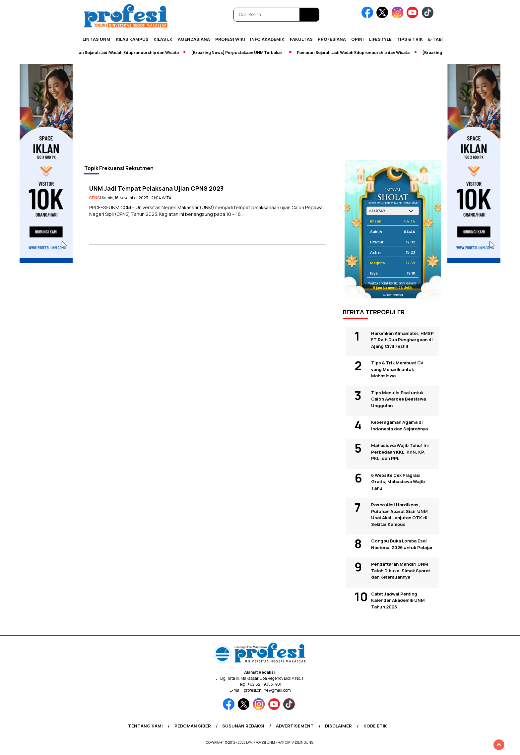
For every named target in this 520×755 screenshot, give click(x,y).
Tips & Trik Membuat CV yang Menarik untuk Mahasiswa (397, 369)
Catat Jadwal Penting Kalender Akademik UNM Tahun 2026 (398, 600)
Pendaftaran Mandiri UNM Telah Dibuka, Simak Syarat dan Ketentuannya (400, 570)
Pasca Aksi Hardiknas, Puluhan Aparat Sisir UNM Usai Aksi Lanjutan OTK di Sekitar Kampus (399, 514)
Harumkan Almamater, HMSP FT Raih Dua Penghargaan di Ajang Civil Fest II (402, 339)
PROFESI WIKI (230, 39)
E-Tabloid (440, 39)
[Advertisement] (260, 110)
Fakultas (301, 39)
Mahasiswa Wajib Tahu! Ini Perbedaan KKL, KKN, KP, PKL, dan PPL (400, 451)
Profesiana (332, 39)
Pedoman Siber (192, 726)
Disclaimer (338, 726)
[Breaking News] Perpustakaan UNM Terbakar (238, 52)
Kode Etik (375, 726)
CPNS (94, 198)
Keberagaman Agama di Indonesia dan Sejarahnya (399, 425)
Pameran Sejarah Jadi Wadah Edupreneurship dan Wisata (124, 52)
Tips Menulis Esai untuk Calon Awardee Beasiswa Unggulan (398, 399)
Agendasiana (194, 39)
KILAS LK (163, 39)
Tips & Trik (410, 39)
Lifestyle (380, 39)
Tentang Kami (145, 726)
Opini (357, 39)
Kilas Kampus (132, 39)
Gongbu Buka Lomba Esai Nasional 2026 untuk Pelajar (402, 544)
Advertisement (295, 726)
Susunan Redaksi (243, 726)
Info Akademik (267, 39)
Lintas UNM (96, 39)
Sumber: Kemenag (393, 294)
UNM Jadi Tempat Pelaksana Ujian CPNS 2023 (156, 188)
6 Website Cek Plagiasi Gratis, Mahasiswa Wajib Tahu (398, 481)
